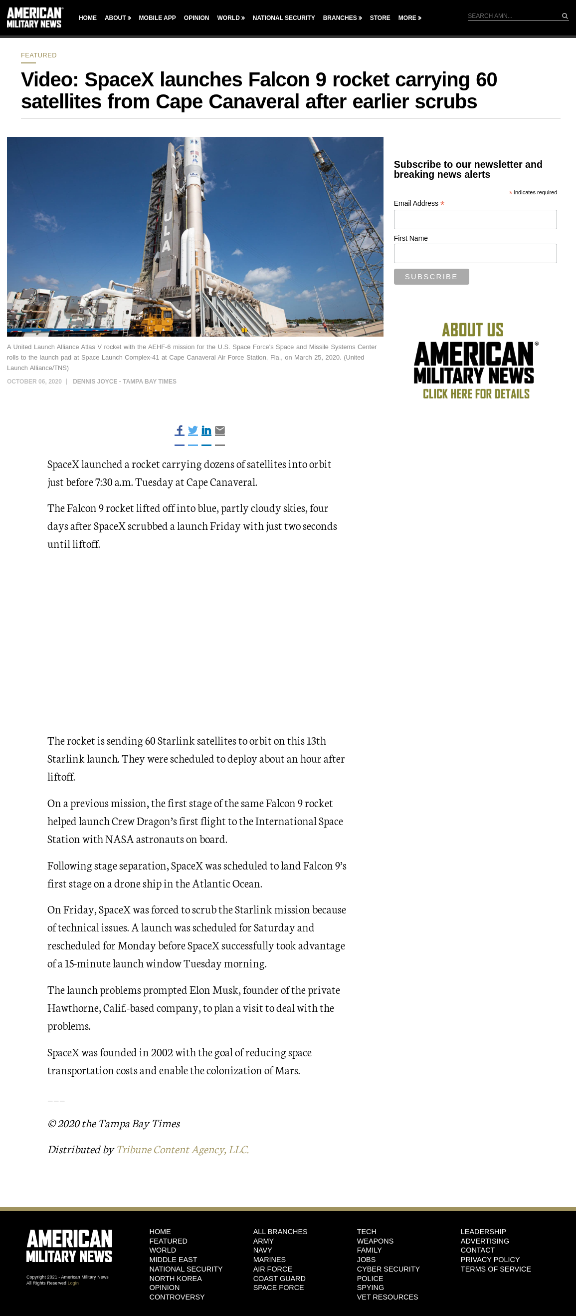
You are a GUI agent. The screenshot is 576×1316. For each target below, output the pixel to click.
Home (88, 17)
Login (73, 1283)
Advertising (485, 1241)
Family (369, 1250)
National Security (284, 17)
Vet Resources (387, 1297)
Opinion (196, 17)
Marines (269, 1260)
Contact (478, 1250)
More (407, 17)
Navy (262, 1250)
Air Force (272, 1269)
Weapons (375, 1241)
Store (380, 17)
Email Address (419, 203)
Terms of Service (496, 1269)
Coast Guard (279, 1278)
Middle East (173, 1260)
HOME (160, 1232)
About (115, 17)
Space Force (278, 1288)
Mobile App (157, 17)
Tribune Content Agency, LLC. (185, 1148)
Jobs (366, 1260)
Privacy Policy (490, 1260)
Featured (39, 55)
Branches (340, 17)
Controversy (177, 1297)
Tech (367, 1232)
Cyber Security (388, 1269)
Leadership (483, 1232)
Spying (370, 1288)
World (228, 17)
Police (370, 1278)
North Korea (176, 1278)
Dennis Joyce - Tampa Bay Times (125, 381)
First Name (411, 238)
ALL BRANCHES (280, 1232)
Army (263, 1241)
